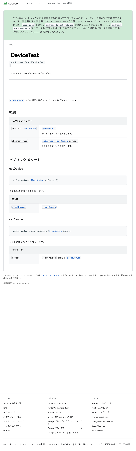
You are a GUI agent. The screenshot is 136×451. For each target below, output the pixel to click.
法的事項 (41, 444)
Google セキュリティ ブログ (60, 417)
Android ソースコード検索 (60, 3)
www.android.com (100, 417)
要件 (5, 408)
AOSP (11, 45)
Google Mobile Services (102, 421)
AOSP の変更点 (39, 31)
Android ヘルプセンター (102, 403)
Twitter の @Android (57, 403)
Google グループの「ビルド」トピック (65, 428)
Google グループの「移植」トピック (64, 432)
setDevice (47, 141)
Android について (11, 444)
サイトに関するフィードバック (88, 444)
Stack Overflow (99, 426)
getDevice (47, 128)
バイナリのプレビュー (13, 417)
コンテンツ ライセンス (51, 275)
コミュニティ (28, 444)
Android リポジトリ (12, 403)
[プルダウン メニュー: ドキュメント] (40, 3)
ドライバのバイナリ (12, 426)
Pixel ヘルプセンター (101, 408)
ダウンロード (9, 412)
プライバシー (66, 444)
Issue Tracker (97, 430)
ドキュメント (30, 3)
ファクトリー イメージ (13, 421)
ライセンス (52, 444)
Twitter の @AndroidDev (58, 408)
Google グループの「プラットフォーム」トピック (68, 422)
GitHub (6, 430)
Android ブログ (54, 412)
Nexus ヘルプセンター (102, 412)
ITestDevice (16, 100)
